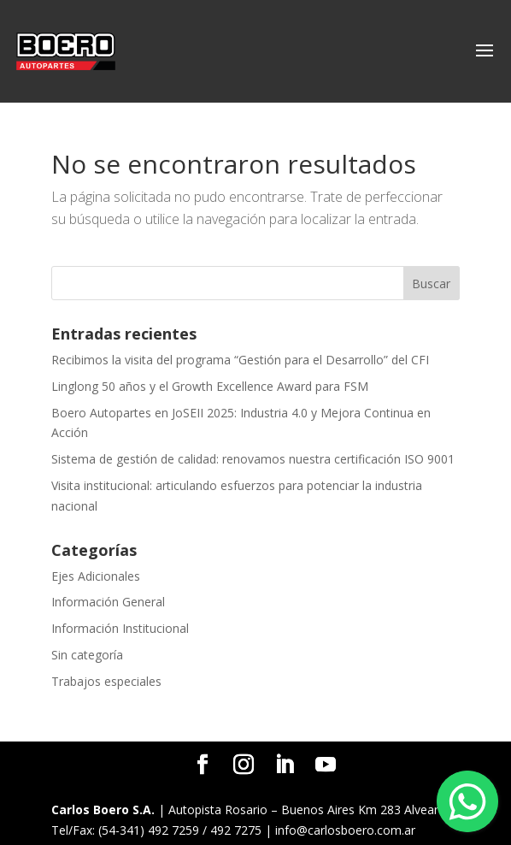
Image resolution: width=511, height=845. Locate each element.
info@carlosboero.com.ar (345, 830)
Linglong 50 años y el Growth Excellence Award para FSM (209, 386)
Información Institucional (120, 628)
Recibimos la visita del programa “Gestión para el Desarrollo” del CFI (240, 360)
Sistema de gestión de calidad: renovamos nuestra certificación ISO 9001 (253, 459)
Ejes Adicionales (95, 576)
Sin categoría (87, 655)
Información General (108, 602)
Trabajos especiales (106, 681)
